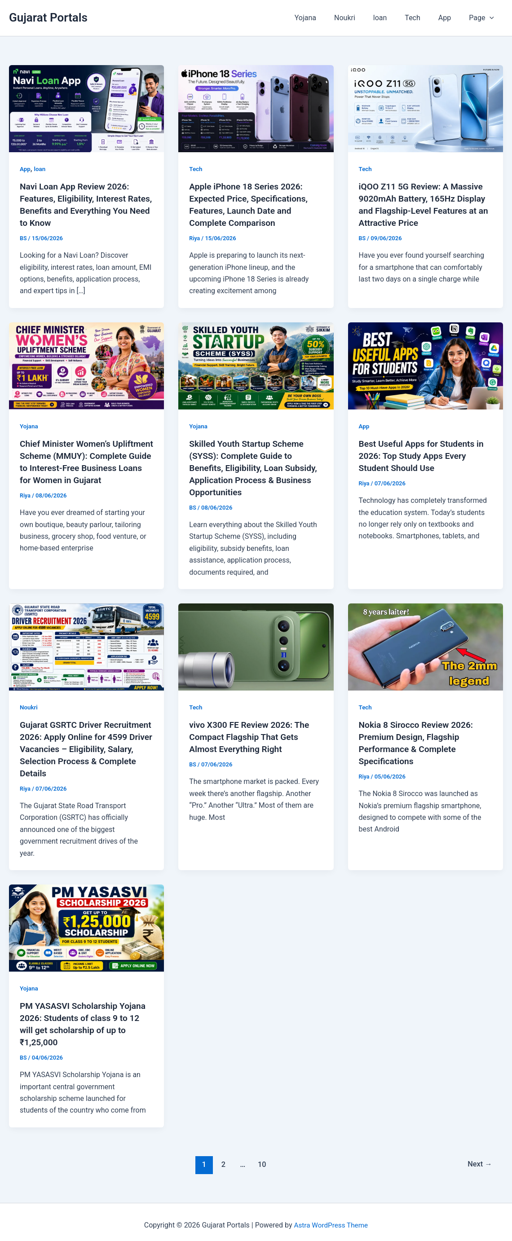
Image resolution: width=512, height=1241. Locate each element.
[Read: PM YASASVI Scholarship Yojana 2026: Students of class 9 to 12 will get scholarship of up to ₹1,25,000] (86, 922)
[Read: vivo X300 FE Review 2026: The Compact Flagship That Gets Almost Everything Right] (255, 643)
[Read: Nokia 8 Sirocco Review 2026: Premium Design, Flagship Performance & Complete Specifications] (425, 643)
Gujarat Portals (48, 17)
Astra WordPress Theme (331, 1218)
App (450, 17)
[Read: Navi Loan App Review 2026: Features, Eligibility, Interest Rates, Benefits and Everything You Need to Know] (86, 108)
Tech (421, 17)
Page (483, 18)
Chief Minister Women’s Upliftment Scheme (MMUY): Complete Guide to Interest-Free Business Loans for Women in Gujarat (84, 465)
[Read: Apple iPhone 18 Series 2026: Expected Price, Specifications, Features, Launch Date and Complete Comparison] (255, 108)
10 (261, 1157)
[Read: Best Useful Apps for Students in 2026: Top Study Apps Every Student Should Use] (425, 364)
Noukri (360, 17)
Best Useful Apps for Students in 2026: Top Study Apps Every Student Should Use (424, 454)
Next (479, 1157)
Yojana (325, 17)
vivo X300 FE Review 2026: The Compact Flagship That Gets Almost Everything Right (251, 733)
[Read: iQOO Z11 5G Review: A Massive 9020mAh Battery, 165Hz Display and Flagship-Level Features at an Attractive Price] (425, 108)
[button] (491, 18)
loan (393, 17)
